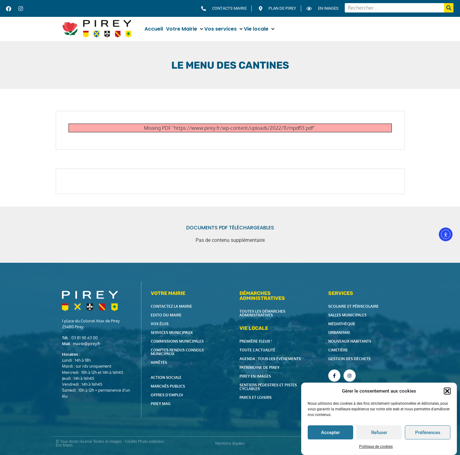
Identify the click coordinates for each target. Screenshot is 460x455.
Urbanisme (339, 332)
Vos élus (159, 323)
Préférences (427, 434)
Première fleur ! (255, 341)
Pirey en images (255, 376)
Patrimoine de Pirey (259, 367)
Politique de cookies (376, 448)
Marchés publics (168, 386)
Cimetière (338, 350)
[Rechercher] (448, 7)
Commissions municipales (177, 341)
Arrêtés (159, 362)
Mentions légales (229, 443)
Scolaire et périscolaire (353, 306)
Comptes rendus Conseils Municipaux (177, 352)
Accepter (330, 434)
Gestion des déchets (349, 358)
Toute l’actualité (257, 350)
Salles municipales (347, 315)
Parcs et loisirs (255, 397)
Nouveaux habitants (349, 341)
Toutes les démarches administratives (262, 313)
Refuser (379, 434)
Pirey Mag (161, 403)
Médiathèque (341, 323)
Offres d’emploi (167, 395)
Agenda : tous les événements (270, 358)
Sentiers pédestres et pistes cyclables (268, 387)
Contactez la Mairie (171, 306)
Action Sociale (166, 377)
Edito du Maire (166, 315)
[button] (447, 392)
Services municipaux (172, 332)
